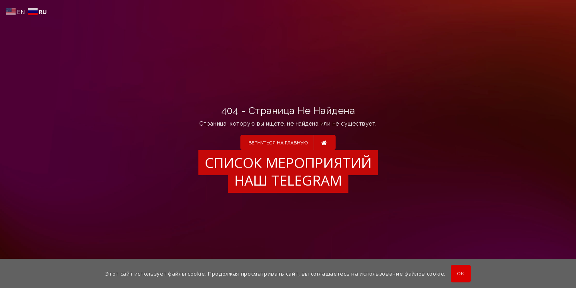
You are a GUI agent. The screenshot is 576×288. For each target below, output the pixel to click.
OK (460, 273)
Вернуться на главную (287, 142)
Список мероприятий (288, 162)
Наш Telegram (288, 180)
